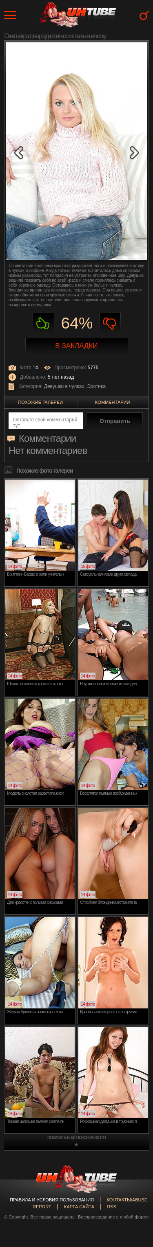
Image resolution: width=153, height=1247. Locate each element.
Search (144, 15)
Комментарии (112, 402)
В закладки (76, 346)
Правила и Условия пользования (52, 1199)
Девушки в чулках (64, 386)
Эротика (96, 386)
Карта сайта (79, 1206)
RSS (111, 1206)
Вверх (134, 1168)
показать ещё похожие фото (76, 1137)
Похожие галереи (40, 402)
